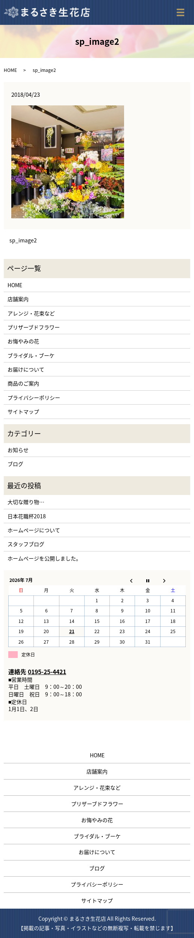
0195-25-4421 (47, 671)
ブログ (15, 463)
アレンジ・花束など (31, 313)
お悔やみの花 (23, 341)
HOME (10, 70)
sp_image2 (23, 240)
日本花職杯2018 (27, 516)
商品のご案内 (23, 383)
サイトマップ (23, 411)
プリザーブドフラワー (34, 327)
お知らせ (18, 450)
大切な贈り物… (26, 502)
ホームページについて (34, 530)
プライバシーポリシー (34, 397)
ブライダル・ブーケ (31, 355)
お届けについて (26, 369)
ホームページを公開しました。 (44, 558)
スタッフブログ (26, 544)
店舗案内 (18, 299)
